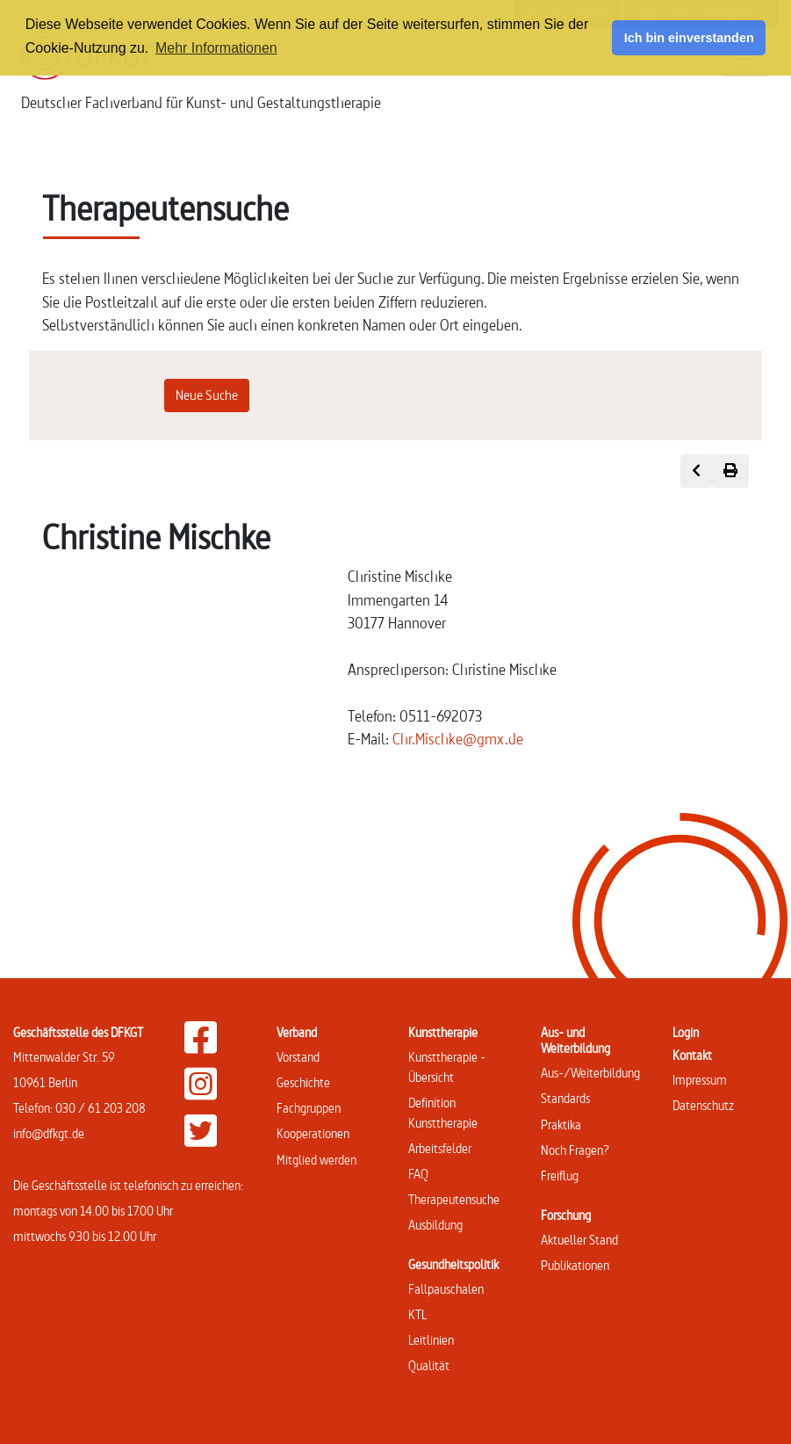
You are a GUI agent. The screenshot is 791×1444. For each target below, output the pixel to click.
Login (685, 1032)
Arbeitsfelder (439, 1148)
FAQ (418, 1173)
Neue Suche (207, 395)
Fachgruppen (309, 1107)
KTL (417, 1314)
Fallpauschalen (446, 1288)
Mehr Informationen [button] (216, 47)
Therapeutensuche (454, 1199)
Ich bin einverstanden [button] (689, 38)
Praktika (561, 1124)
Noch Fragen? (575, 1150)
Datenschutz (703, 1105)
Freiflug (560, 1175)
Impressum (699, 1079)
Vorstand (298, 1056)
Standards (565, 1098)
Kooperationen (313, 1133)
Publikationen (575, 1265)
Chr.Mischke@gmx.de (457, 738)
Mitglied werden (316, 1159)
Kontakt (692, 1055)
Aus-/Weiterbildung (590, 1072)
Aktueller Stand (579, 1239)
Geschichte (303, 1082)
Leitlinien (431, 1339)
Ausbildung (435, 1224)
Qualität (428, 1365)
